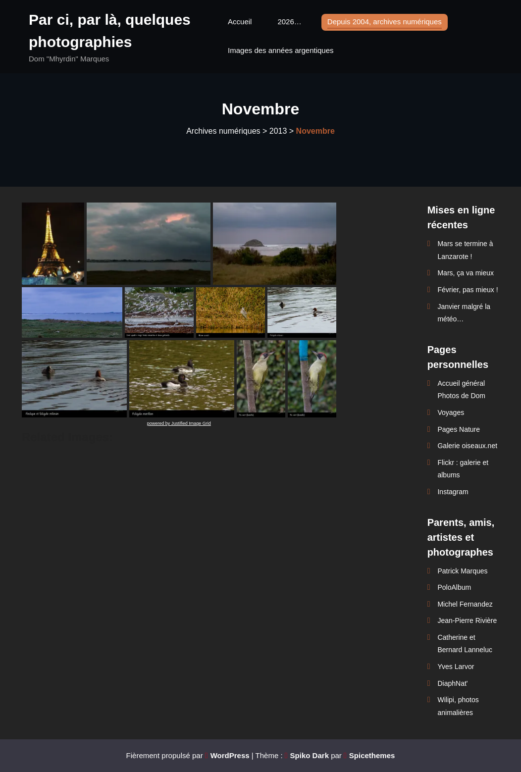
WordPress (230, 755)
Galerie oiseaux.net (467, 446)
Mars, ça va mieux (465, 273)
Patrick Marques (462, 571)
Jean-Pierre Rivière (467, 620)
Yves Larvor (455, 666)
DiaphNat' (452, 683)
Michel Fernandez (464, 604)
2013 (278, 131)
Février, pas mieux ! (467, 290)
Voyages (450, 412)
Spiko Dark (309, 755)
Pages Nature (458, 429)
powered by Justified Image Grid (179, 423)
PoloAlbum (454, 587)
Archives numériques (223, 131)
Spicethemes (372, 755)
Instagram (452, 492)
